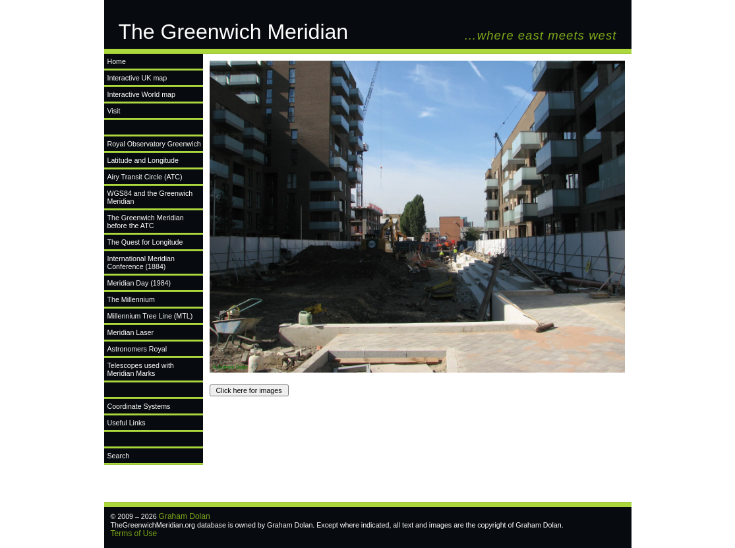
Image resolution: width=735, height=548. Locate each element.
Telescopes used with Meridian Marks (140, 369)
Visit (114, 111)
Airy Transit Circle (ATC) (145, 177)
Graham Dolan (184, 516)
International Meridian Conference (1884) (141, 262)
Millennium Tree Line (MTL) (150, 316)
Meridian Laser (130, 332)
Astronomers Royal (137, 349)
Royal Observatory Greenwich (154, 144)
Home (116, 61)
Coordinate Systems (139, 406)
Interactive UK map (137, 78)
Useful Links (126, 423)
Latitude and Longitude (143, 160)
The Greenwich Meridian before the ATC (145, 221)
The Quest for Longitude (145, 242)
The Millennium (131, 299)
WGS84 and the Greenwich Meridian (150, 197)
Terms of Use (134, 533)
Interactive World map (141, 94)
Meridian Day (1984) (139, 283)
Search (118, 456)
